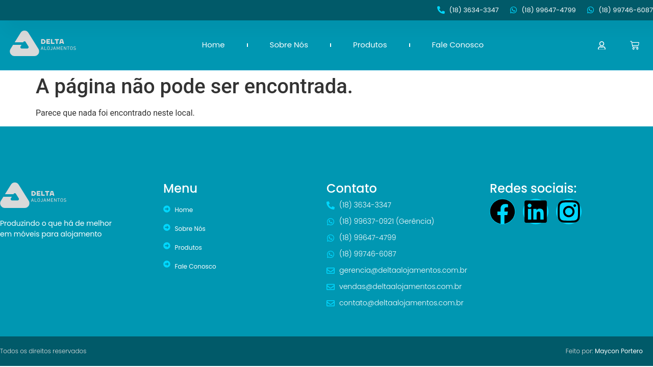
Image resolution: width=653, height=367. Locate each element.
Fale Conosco (458, 45)
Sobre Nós (289, 45)
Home (213, 45)
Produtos (370, 45)
